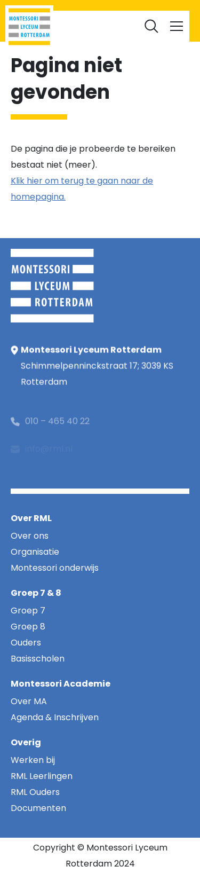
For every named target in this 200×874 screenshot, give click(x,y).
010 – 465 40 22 (57, 433)
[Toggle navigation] (176, 26)
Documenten (100, 21)
